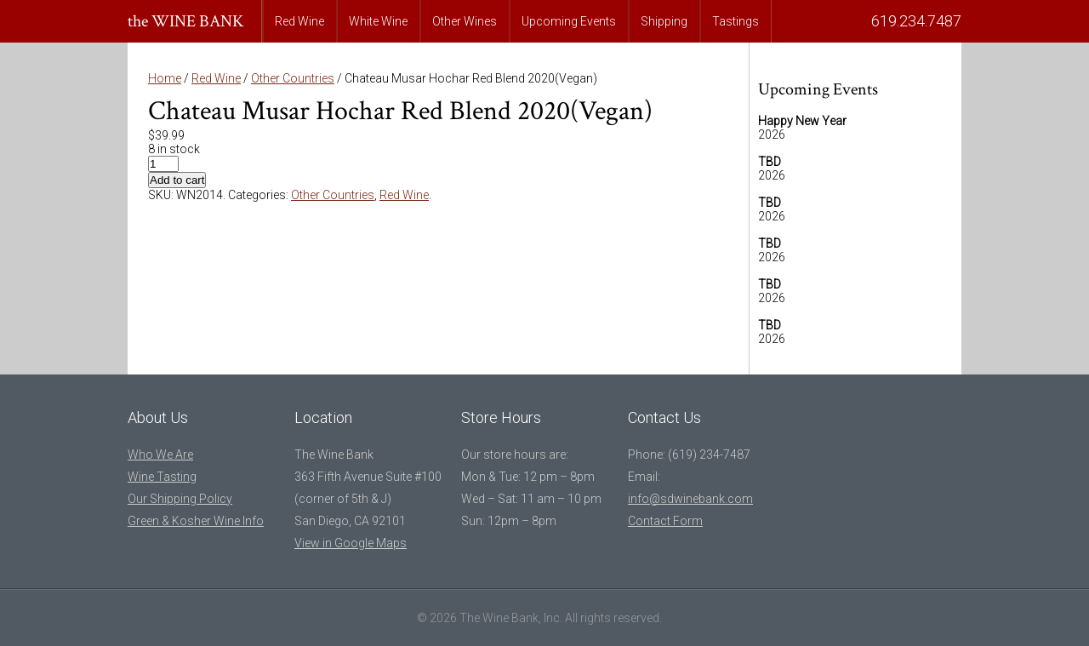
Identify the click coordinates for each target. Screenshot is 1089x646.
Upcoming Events (569, 21)
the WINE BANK (186, 21)
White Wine (378, 21)
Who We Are (160, 454)
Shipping (664, 21)
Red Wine (299, 21)
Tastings (735, 21)
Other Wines (464, 21)
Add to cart (177, 180)
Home (164, 78)
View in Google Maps (350, 543)
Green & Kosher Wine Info (196, 521)
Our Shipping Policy (180, 499)
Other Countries (292, 78)
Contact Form (665, 521)
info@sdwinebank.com (690, 499)
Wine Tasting (162, 476)
